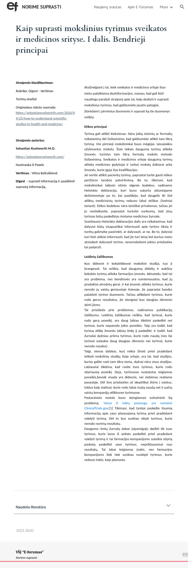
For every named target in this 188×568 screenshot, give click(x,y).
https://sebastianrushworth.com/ (40, 156)
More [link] (164, 6)
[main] (94, 39)
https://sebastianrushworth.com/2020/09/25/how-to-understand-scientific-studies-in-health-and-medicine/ (45, 118)
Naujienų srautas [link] (107, 6)
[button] (182, 7)
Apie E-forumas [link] (140, 6)
